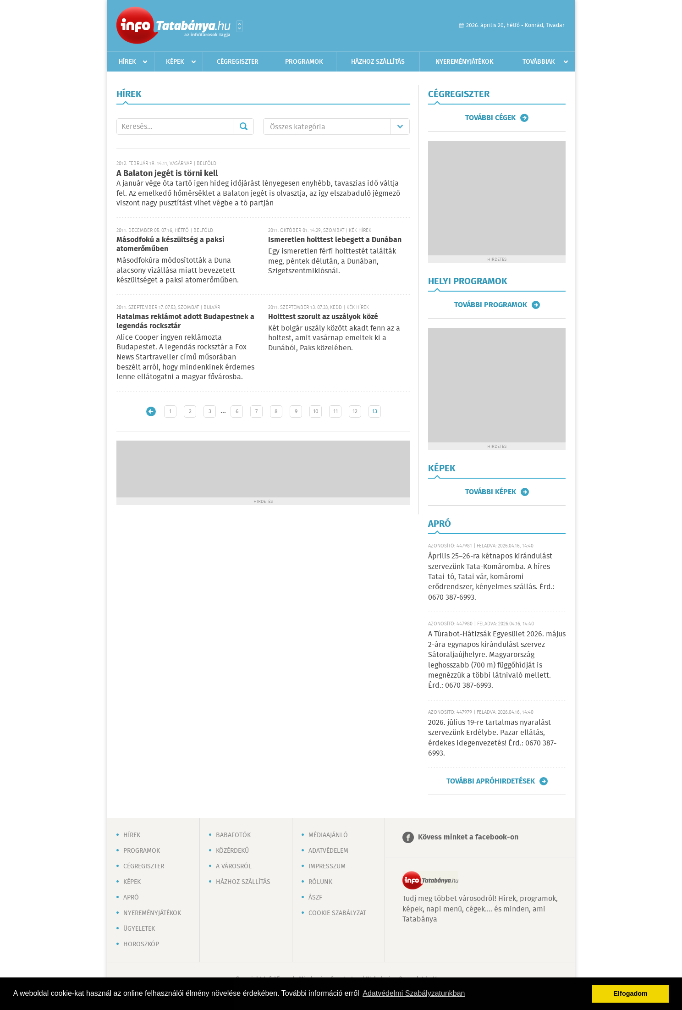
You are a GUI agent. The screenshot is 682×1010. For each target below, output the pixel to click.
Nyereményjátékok (464, 62)
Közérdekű (232, 851)
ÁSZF (315, 898)
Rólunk (320, 882)
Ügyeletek (139, 929)
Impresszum (327, 866)
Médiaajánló (328, 835)
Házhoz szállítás (378, 62)
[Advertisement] (263, 468)
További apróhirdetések (490, 781)
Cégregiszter (237, 62)
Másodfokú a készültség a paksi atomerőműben (170, 244)
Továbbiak (538, 62)
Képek (175, 62)
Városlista (239, 26)
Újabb (151, 411)
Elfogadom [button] (631, 993)
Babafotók (233, 835)
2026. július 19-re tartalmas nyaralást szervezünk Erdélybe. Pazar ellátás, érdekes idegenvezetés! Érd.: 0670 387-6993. (492, 738)
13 (374, 411)
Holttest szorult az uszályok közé (323, 317)
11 (335, 411)
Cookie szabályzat (337, 913)
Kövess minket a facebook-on (468, 837)
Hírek (127, 62)
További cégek (490, 118)
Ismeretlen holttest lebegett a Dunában (335, 240)
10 (316, 411)
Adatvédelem (328, 851)
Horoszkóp (141, 944)
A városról (234, 866)
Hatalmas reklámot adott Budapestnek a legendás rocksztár (185, 321)
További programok (490, 305)
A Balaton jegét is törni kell (167, 173)
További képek (490, 492)
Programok (304, 62)
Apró (131, 898)
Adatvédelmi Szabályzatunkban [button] (414, 993)
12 (355, 411)
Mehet (243, 126)
